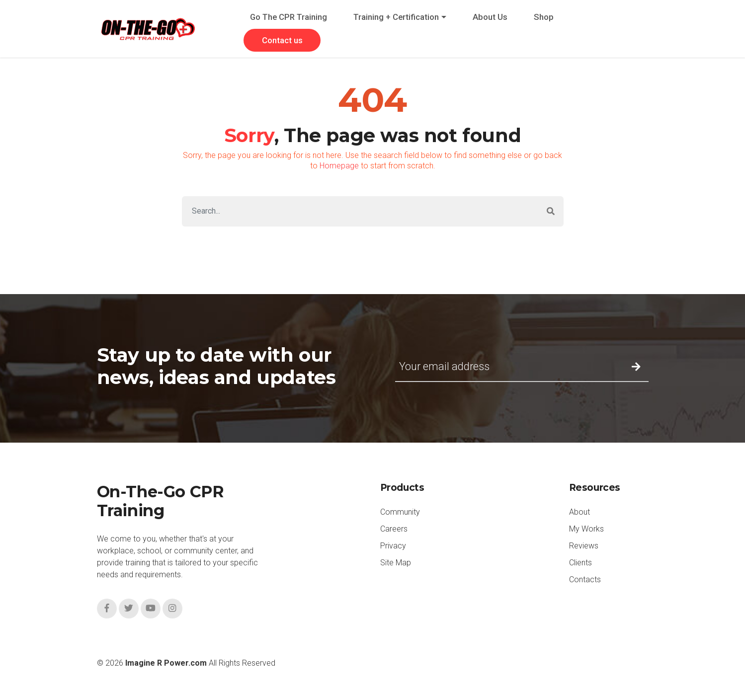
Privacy (393, 545)
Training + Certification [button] (396, 17)
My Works (586, 529)
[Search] (360, 211)
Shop (544, 17)
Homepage (339, 165)
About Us (490, 17)
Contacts (585, 579)
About (579, 512)
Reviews (583, 545)
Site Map (395, 562)
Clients (580, 562)
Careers (394, 529)
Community (400, 512)
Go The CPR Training (288, 17)
